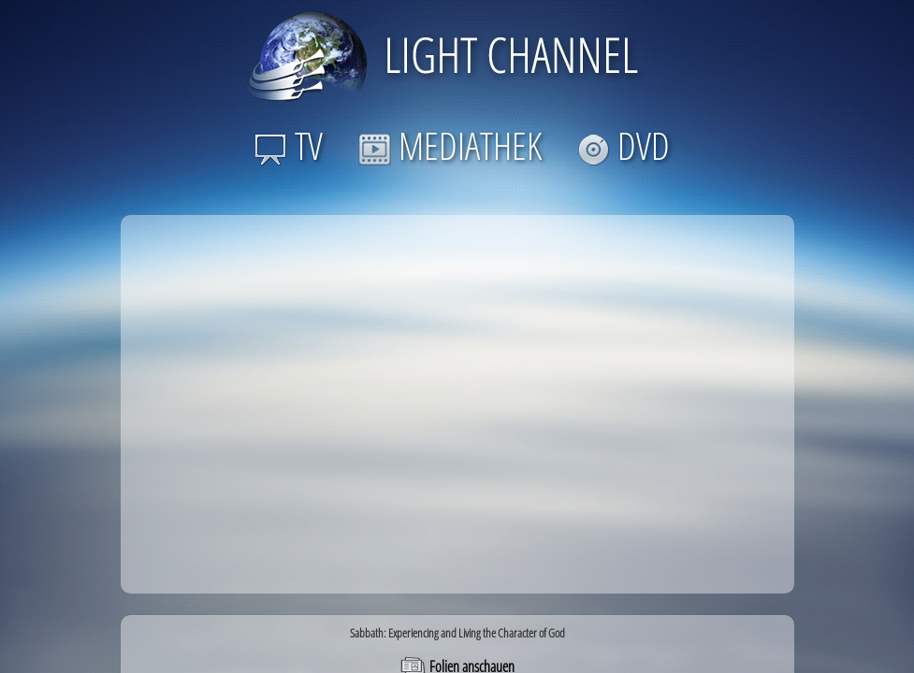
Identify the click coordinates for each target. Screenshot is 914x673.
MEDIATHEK (450, 145)
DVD (623, 145)
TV (288, 145)
